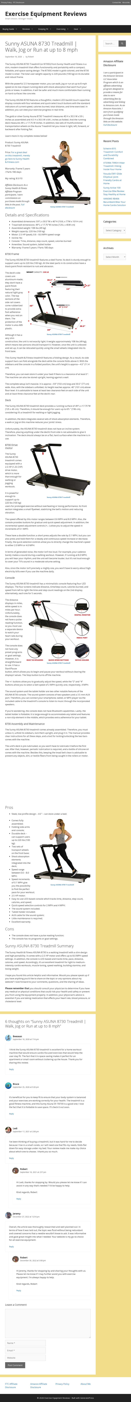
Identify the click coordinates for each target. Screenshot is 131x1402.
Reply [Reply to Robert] (18, 1199)
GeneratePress (87, 1398)
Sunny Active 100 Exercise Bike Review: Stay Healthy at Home (114, 191)
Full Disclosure (110, 124)
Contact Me (116, 2)
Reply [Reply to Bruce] (11, 1114)
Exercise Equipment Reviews (46, 14)
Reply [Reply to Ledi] (11, 1158)
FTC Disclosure (18, 2)
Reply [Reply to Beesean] (11, 1069)
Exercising (64, 29)
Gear (79, 29)
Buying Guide (11, 29)
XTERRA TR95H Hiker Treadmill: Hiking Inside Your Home (114, 166)
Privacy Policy (6, 2)
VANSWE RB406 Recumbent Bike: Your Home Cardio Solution (114, 202)
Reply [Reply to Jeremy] (11, 1246)
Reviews (29, 29)
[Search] (122, 43)
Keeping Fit (46, 29)
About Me (126, 2)
